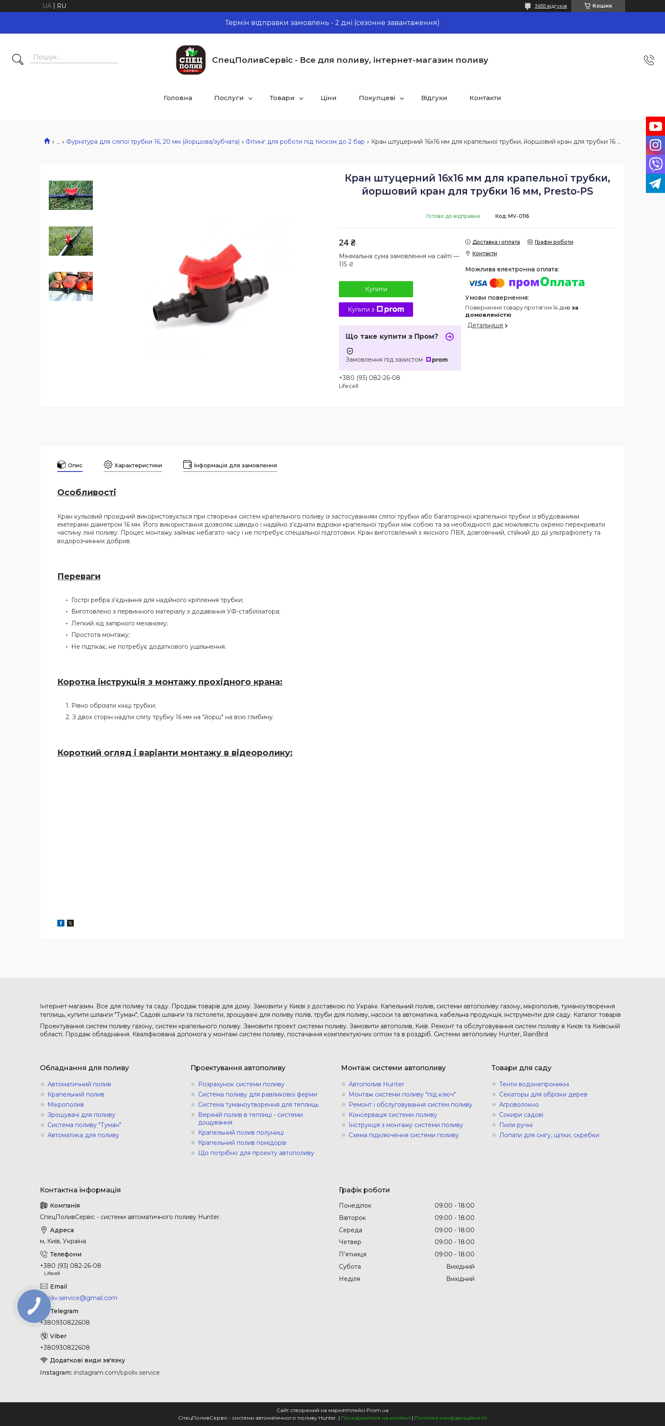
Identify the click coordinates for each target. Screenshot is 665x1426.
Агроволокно (519, 1104)
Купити (376, 289)
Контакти (485, 98)
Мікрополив (66, 1104)
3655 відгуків (551, 6)
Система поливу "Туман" (84, 1125)
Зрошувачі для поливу (81, 1115)
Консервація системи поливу (393, 1115)
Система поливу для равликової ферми (257, 1094)
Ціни (329, 98)
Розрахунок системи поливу (241, 1084)
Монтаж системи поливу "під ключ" (402, 1094)
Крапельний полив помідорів (242, 1143)
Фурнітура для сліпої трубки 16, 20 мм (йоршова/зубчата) (153, 141)
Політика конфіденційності (450, 1418)
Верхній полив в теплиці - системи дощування (250, 1118)
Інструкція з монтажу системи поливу (406, 1125)
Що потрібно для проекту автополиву (256, 1153)
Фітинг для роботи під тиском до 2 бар (305, 141)
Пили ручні (516, 1125)
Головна (178, 98)
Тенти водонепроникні (534, 1084)
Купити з (376, 309)
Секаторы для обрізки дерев (543, 1094)
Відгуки (434, 98)
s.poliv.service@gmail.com (78, 1298)
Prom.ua (377, 1410)
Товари (282, 98)
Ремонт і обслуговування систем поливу (410, 1104)
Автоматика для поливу (83, 1135)
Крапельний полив (76, 1094)
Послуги (229, 98)
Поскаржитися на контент (376, 1418)
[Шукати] (17, 60)
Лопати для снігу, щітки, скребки (549, 1135)
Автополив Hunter (376, 1084)
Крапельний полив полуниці (241, 1132)
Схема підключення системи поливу (404, 1135)
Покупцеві (377, 98)
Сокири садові (521, 1115)
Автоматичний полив (79, 1084)
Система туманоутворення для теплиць (258, 1104)
